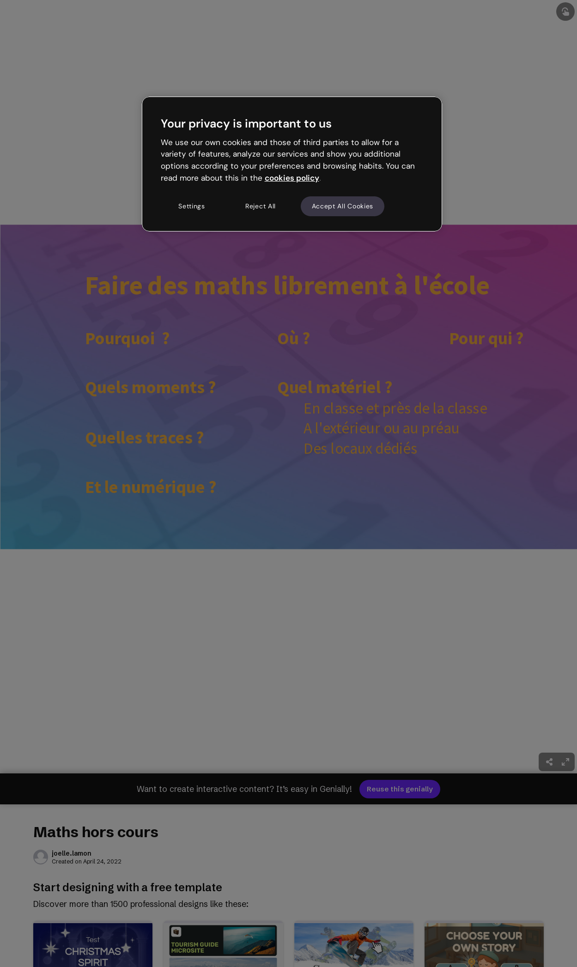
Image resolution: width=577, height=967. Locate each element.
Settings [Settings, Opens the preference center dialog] (191, 206)
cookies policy (292, 178)
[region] (292, 164)
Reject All (260, 206)
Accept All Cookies (343, 206)
